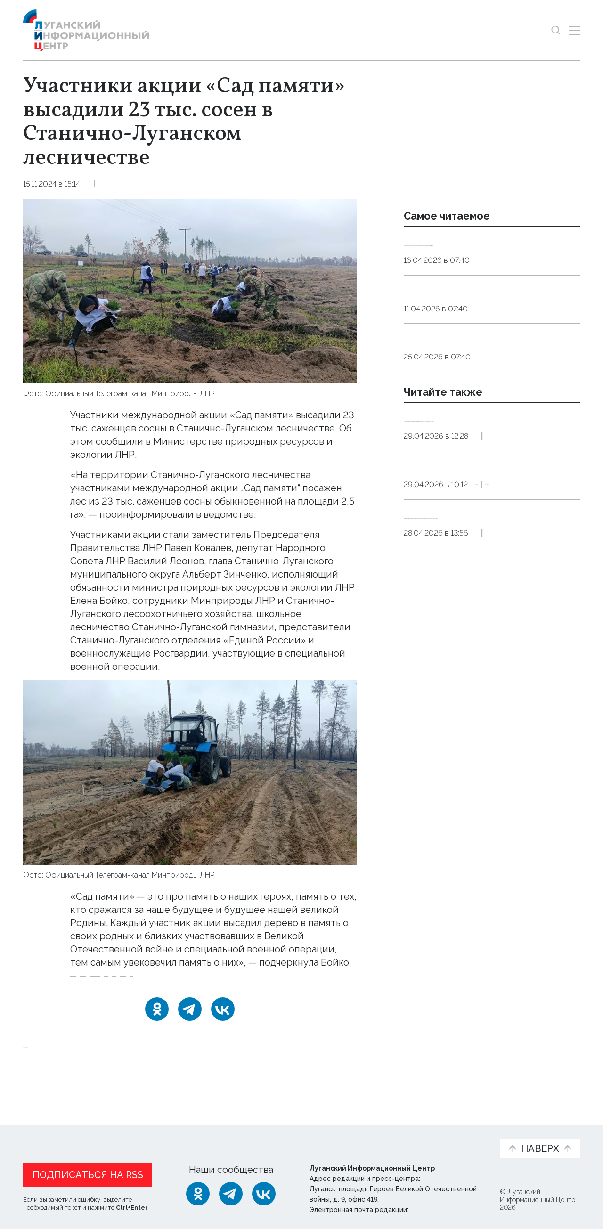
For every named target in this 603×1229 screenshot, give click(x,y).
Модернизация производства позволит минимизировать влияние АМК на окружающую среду (486, 552)
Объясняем (463, 1131)
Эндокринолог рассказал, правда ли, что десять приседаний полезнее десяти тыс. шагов (490, 255)
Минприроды (98, 982)
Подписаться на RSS (88, 1172)
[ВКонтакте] (223, 1038)
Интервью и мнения (248, 1136)
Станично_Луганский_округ (242, 982)
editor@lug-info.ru (442, 1207)
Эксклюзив (540, 509)
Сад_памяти (157, 982)
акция (315, 982)
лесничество (141, 1000)
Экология (154, 183)
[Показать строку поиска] (555, 30)
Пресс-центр (391, 1136)
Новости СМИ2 (51, 1074)
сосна (189, 1000)
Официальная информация (139, 1136)
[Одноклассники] (157, 1038)
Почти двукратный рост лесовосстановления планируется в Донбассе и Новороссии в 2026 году (491, 625)
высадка (90, 1000)
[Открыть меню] (574, 30)
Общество (108, 183)
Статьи (84, 1131)
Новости (40, 1131)
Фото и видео (326, 1136)
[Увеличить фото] (190, 290)
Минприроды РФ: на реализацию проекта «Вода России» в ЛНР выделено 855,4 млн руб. (480, 480)
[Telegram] (190, 1038)
